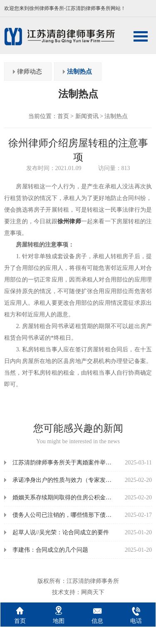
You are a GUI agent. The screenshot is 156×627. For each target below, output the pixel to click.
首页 (63, 116)
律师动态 (29, 71)
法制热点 (79, 71)
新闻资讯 (87, 116)
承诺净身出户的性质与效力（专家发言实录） (70, 480)
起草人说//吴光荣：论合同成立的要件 (60, 532)
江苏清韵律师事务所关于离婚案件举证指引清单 (73, 462)
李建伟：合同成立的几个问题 (50, 550)
